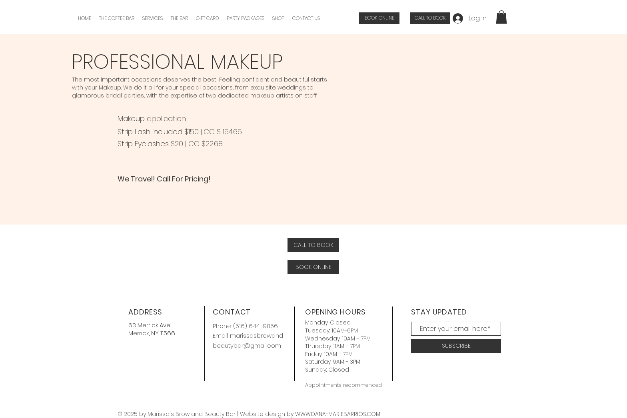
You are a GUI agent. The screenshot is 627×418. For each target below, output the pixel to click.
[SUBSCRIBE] (456, 346)
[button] (152, 18)
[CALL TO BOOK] (430, 18)
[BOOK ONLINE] (379, 18)
